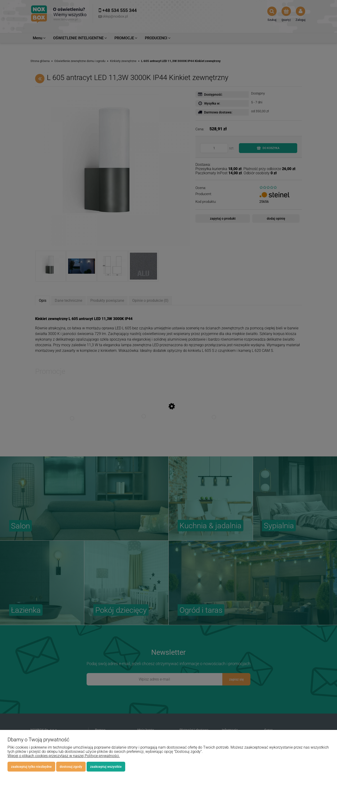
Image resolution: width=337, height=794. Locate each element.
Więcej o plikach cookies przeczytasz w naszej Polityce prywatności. (63, 756)
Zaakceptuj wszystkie (106, 767)
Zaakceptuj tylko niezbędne (31, 767)
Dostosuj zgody (71, 767)
